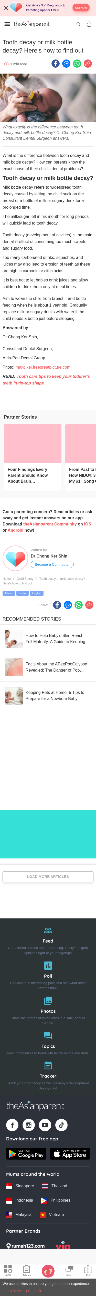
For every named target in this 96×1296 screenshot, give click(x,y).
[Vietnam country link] (52, 1215)
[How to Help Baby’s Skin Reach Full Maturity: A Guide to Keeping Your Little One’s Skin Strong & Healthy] (48, 639)
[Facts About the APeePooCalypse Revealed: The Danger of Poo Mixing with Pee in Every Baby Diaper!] (48, 667)
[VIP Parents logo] (63, 1247)
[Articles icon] (27, 1271)
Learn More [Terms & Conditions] (12, 1291)
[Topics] (48, 1042)
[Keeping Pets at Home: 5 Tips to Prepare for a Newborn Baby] (48, 696)
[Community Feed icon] (69, 1271)
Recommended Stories (32, 619)
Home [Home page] (7, 579)
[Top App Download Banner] (48, 8)
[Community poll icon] (88, 1271)
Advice (9, 593)
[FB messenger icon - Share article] (66, 63)
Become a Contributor (52, 564)
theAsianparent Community (50, 524)
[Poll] (48, 974)
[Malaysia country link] (18, 1215)
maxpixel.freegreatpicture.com (43, 367)
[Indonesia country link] (19, 1201)
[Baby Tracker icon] (48, 1270)
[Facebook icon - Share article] (55, 63)
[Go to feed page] (32, 24)
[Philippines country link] (55, 1201)
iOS (87, 524)
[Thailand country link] (54, 1186)
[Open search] (78, 24)
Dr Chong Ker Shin (49, 556)
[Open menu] (7, 24)
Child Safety (25, 579)
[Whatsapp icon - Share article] (77, 63)
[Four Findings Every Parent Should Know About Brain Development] (32, 443)
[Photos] (48, 1009)
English (36, 593)
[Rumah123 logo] (25, 1247)
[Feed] (48, 939)
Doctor (22, 593)
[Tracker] (48, 1074)
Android (15, 530)
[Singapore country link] (20, 1186)
